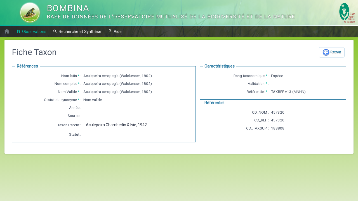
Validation (256, 83)
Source (73, 115)
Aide (115, 31)
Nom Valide (67, 91)
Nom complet (66, 83)
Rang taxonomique (249, 75)
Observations (31, 31)
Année (74, 107)
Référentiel (256, 91)
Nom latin (69, 75)
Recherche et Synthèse (77, 31)
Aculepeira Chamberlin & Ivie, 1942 (116, 125)
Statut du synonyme (60, 99)
